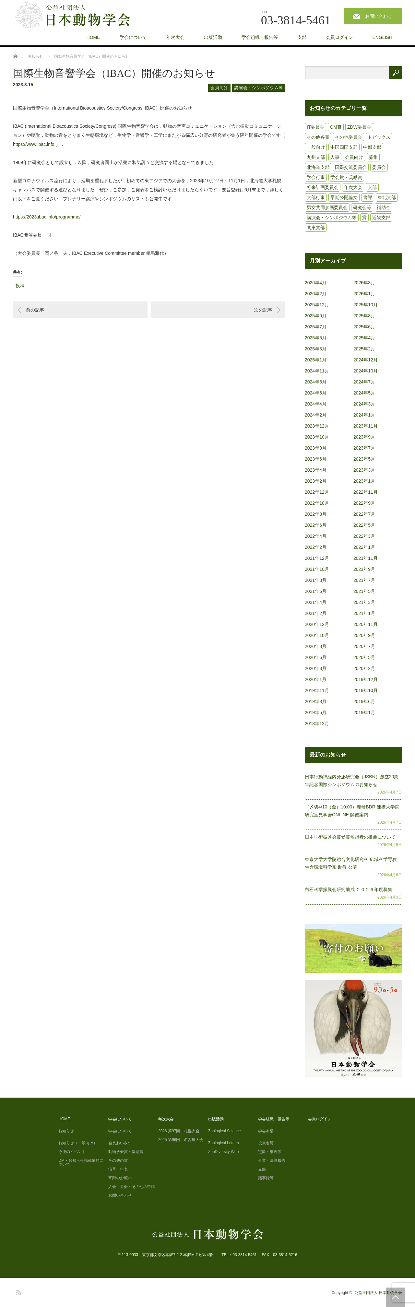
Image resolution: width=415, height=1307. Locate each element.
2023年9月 (364, 437)
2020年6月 (315, 657)
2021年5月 (364, 591)
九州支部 (316, 157)
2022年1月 (364, 547)
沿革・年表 (118, 1169)
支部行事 (316, 197)
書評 (367, 197)
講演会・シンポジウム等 (258, 87)
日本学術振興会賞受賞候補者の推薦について (350, 837)
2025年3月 (315, 348)
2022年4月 (315, 536)
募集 (373, 157)
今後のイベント (72, 1152)
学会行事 (316, 177)
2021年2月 (315, 613)
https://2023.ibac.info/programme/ (47, 216)
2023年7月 (364, 448)
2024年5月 (364, 392)
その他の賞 (118, 1160)
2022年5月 (364, 525)
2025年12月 (317, 304)
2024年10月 (365, 370)
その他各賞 (318, 137)
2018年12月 (317, 723)
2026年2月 (315, 293)
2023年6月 (315, 459)
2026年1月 (364, 293)
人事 (334, 157)
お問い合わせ (378, 16)
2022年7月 (364, 514)
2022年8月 (315, 514)
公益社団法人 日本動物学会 (378, 1292)
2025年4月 (364, 337)
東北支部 (387, 197)
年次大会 (175, 37)
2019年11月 (317, 690)
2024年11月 (317, 370)
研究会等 (362, 207)
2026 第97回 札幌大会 (178, 1131)
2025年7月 (315, 326)
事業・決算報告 (271, 1160)
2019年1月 (364, 712)
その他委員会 (348, 137)
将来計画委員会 (322, 187)
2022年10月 (317, 503)
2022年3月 (364, 536)
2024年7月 (364, 381)
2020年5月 (364, 657)
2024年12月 (365, 359)
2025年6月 (364, 326)
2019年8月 (315, 701)
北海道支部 (318, 167)
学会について (133, 37)
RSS (18, 1291)
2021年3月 (364, 602)
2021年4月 (315, 602)
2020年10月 (317, 635)
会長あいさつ (120, 1143)
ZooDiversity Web (223, 1152)
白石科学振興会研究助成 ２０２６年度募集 (348, 889)
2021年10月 (317, 569)
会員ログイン (339, 37)
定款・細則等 (269, 1152)
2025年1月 (315, 359)
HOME (93, 37)
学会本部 (266, 1131)
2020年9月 (364, 635)
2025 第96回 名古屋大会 (180, 1140)
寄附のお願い (120, 1178)
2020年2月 (364, 668)
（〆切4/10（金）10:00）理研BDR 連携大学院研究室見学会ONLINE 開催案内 (352, 810)
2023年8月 (315, 448)
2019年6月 (364, 701)
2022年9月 (364, 503)
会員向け (219, 87)
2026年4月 (315, 282)
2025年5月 (315, 337)
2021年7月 (364, 580)
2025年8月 (364, 315)
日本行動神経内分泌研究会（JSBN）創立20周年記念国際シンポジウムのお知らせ (351, 780)
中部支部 (372, 147)
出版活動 (213, 37)
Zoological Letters (223, 1143)
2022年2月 (315, 547)
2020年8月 (315, 646)
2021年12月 (317, 558)
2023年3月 (364, 470)
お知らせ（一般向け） (77, 1143)
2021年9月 (364, 569)
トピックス (379, 137)
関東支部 (316, 227)
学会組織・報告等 (260, 37)
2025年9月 (315, 315)
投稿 (20, 285)
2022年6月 (315, 525)
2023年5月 (364, 459)
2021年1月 (364, 613)
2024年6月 (315, 392)
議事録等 (266, 1178)
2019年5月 (315, 712)
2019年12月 (365, 679)
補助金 (383, 207)
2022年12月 (317, 492)
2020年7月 (364, 646)
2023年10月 (317, 437)
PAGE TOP (395, 1297)
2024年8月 (315, 381)
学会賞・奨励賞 (346, 177)
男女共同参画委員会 (327, 207)
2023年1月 (364, 481)
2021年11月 (365, 558)
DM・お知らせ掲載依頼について (80, 1162)
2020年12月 (317, 624)
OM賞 (336, 127)
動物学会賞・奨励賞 (125, 1152)
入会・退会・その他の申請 (131, 1187)
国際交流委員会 (351, 167)
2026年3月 (364, 282)
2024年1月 (364, 415)
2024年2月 (315, 415)
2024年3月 (364, 403)
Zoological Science (224, 1131)
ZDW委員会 (359, 127)
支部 (301, 37)
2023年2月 (315, 481)
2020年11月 (365, 624)
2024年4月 (315, 403)
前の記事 (35, 309)
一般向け (316, 147)
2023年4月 (315, 470)
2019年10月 (365, 690)
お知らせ (66, 1131)
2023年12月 (317, 426)
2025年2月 (364, 348)
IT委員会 (315, 127)
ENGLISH (382, 37)
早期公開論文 (344, 197)
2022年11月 (365, 492)
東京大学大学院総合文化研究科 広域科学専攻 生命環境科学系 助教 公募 (351, 863)
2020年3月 (315, 668)
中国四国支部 (344, 147)
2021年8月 (315, 580)
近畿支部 (381, 217)
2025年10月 (365, 304)
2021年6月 (315, 591)
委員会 (379, 167)
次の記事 (263, 309)
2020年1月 (315, 679)
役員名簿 (266, 1143)
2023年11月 (365, 426)
